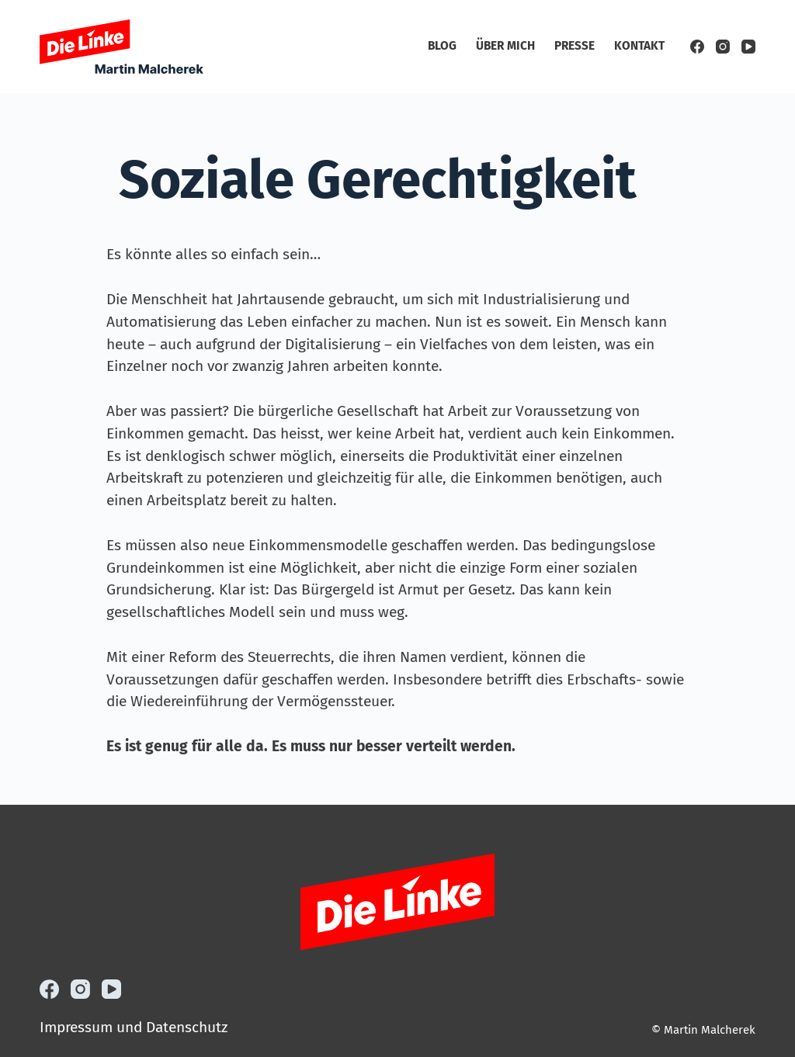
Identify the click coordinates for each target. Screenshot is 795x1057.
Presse (574, 46)
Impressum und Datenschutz (133, 1027)
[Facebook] (697, 47)
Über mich (505, 46)
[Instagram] (723, 47)
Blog (442, 46)
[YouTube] (748, 47)
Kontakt (639, 46)
